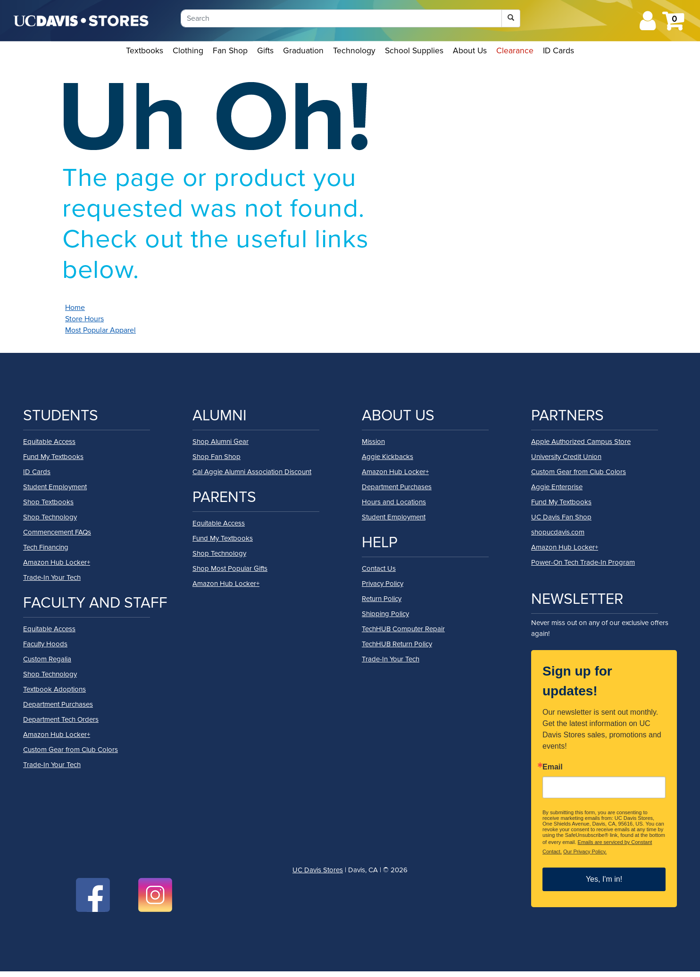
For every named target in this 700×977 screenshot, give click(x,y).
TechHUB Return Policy (397, 644)
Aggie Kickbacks (387, 456)
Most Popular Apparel (100, 330)
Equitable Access (49, 441)
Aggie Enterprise (557, 487)
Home (75, 307)
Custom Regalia (47, 659)
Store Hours (84, 319)
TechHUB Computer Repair (403, 629)
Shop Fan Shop (216, 456)
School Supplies (414, 51)
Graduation (303, 51)
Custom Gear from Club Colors (70, 749)
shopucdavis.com (557, 532)
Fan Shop (230, 51)
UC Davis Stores (317, 870)
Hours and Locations (394, 502)
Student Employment (55, 487)
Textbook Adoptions (54, 689)
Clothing (188, 51)
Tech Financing (45, 547)
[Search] (341, 18)
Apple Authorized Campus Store (581, 441)
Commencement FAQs (57, 532)
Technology (354, 51)
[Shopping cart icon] (672, 26)
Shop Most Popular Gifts (229, 568)
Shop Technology (50, 517)
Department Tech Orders (61, 719)
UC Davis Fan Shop (561, 517)
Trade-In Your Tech (52, 577)
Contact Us (379, 568)
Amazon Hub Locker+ (56, 562)
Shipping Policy (385, 614)
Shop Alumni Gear (220, 441)
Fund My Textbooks (53, 456)
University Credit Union (566, 456)
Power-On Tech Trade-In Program (583, 562)
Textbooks (144, 51)
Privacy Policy (382, 583)
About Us (470, 51)
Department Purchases (58, 704)
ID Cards (558, 51)
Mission (373, 441)
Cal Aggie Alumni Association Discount (251, 472)
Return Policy (381, 598)
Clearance (514, 51)
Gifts (265, 51)
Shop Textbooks (48, 502)
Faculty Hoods (45, 644)
